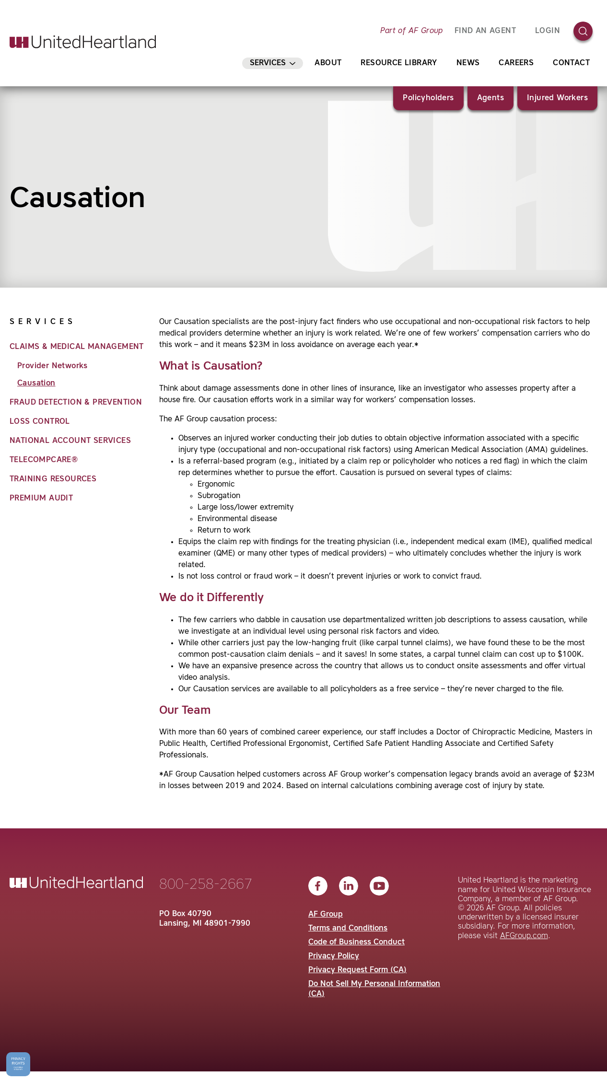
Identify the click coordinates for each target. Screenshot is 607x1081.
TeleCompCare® (44, 460)
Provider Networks (52, 366)
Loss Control (40, 422)
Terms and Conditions (347, 928)
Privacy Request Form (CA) (357, 970)
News (468, 63)
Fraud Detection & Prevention (76, 403)
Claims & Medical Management (77, 347)
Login (547, 31)
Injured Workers (557, 98)
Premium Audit (41, 498)
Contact (571, 63)
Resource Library (399, 63)
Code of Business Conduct (356, 942)
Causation (36, 383)
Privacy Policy (333, 956)
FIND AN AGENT (485, 31)
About (328, 63)
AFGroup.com (524, 936)
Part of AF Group (411, 31)
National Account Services (70, 441)
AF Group (325, 914)
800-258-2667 (205, 885)
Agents (490, 98)
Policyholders (428, 98)
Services (272, 63)
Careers (516, 63)
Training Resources (53, 479)
